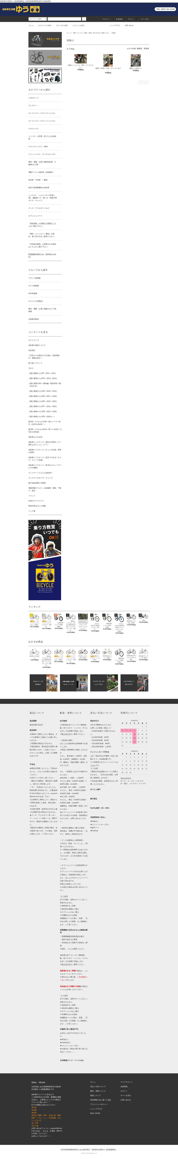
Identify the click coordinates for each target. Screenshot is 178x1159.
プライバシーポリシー (99, 1104)
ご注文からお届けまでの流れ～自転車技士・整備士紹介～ (44, 356)
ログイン (129, 19)
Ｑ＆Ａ (30, 368)
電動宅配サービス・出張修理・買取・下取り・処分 (44, 489)
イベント (31, 496)
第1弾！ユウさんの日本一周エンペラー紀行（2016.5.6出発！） (44, 423)
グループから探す (60, 25)
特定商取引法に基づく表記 (100, 1100)
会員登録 (117, 19)
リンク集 (31, 511)
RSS (92, 1113)
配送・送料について (98, 1091)
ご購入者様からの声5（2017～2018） (43, 396)
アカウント (105, 19)
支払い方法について (98, 1086)
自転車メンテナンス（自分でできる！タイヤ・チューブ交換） (44, 458)
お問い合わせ (128, 25)
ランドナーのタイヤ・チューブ (40, 478)
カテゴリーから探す (43, 25)
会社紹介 (31, 350)
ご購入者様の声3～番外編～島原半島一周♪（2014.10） (44, 384)
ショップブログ (113, 25)
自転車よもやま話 (35, 437)
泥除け (114, 33)
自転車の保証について (37, 345)
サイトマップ (33, 340)
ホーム (31, 25)
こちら (62, 989)
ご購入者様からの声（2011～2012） (42, 373)
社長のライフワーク (36, 501)
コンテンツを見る (77, 25)
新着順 (146, 48)
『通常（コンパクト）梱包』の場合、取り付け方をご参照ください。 (91, 33)
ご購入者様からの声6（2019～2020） (43, 401)
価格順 (139, 48)
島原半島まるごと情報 (37, 506)
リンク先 (38, 778)
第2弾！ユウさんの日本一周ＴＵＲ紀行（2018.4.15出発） (45, 430)
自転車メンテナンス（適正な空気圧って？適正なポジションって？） (44, 443)
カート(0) (143, 19)
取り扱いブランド (35, 363)
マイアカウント (127, 1082)
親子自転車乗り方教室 (37, 483)
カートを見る (126, 1095)
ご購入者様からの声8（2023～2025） (43, 411)
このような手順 (43, 772)
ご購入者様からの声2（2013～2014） (43, 378)
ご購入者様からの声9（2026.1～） (42, 416)
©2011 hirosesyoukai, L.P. (89, 1153)
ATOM (97, 1113)
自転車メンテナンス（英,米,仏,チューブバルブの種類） (44, 466)
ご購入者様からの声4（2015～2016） (43, 391)
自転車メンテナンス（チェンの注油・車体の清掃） (44, 451)
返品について (95, 1095)
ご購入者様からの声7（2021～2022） (43, 406)
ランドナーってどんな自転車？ (40, 473)
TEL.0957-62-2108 (165, 9)
